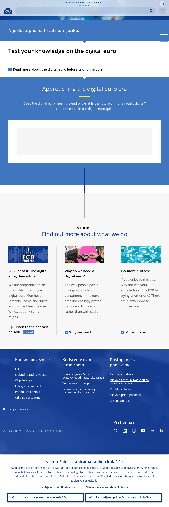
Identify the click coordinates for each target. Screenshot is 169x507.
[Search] (83, 11)
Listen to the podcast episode (28, 329)
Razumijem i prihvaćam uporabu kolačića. (123, 497)
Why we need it (81, 332)
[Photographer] (101, 260)
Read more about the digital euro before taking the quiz (57, 69)
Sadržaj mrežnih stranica (18, 409)
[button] (162, 3)
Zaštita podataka (121, 374)
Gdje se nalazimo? (27, 398)
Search (151, 11)
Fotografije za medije (29, 386)
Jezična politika (120, 401)
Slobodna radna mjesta (31, 375)
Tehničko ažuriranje (76, 383)
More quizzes (136, 332)
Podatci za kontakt (27, 392)
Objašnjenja (23, 380)
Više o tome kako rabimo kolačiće (107, 487)
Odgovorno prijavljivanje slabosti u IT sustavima (79, 390)
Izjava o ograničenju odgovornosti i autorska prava (83, 375)
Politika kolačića (121, 389)
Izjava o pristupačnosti (125, 395)
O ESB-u (20, 369)
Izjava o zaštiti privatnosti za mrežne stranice (129, 381)
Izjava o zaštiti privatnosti (61, 487)
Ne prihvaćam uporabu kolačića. (45, 497)
